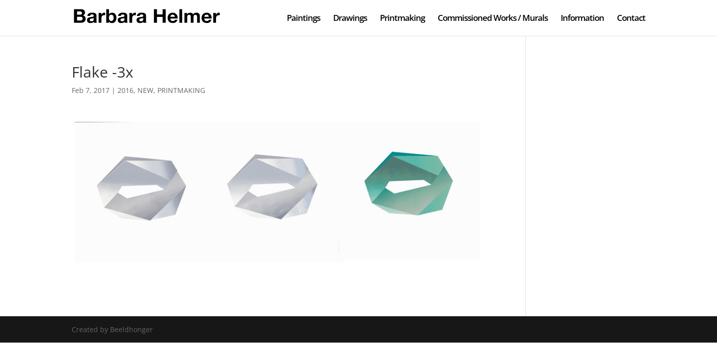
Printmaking (402, 18)
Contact (631, 18)
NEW (145, 90)
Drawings (350, 18)
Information (582, 18)
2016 (125, 90)
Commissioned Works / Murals (493, 18)
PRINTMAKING (181, 90)
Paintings (303, 18)
